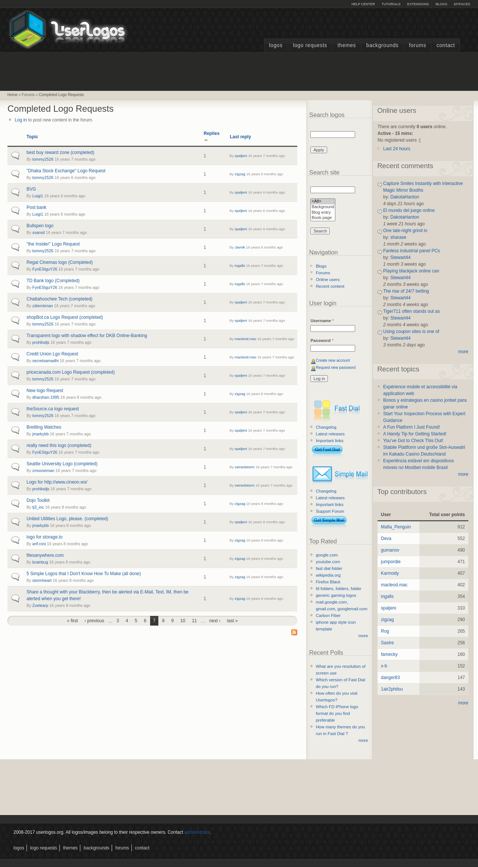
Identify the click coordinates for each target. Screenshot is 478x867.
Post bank (36, 207)
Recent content (330, 286)
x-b (384, 666)
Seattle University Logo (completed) (62, 463)
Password (321, 340)
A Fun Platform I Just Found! (411, 427)
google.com (327, 555)
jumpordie (391, 561)
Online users (328, 279)
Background (323, 207)
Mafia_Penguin (396, 527)
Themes (347, 45)
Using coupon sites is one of (411, 331)
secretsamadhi (45, 360)
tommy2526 (42, 159)
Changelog (326, 427)
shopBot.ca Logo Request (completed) (65, 317)
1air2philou (392, 689)
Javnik (240, 247)
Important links (330, 440)
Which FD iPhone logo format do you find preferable (337, 713)
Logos (275, 45)
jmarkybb (40, 434)
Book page (323, 218)
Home (12, 95)
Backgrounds (382, 45)
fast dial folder (329, 568)
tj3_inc (38, 507)
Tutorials (391, 4)
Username (322, 320)
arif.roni (39, 544)
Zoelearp (40, 605)
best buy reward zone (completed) (60, 152)
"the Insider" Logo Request (53, 244)
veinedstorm (245, 467)
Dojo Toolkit (38, 500)
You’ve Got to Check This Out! (413, 440)
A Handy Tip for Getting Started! (414, 433)
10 (182, 620)
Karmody (390, 573)
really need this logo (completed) (59, 445)
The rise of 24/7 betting (406, 291)
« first (72, 620)
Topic (32, 136)
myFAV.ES (462, 4)
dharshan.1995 (45, 397)
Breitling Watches (44, 427)
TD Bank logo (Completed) (53, 280)
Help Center (363, 4)
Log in (21, 120)
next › (214, 620)
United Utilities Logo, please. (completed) (67, 518)
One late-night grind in (405, 230)
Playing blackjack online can (411, 271)
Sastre (387, 642)
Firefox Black (328, 582)
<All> (323, 201)
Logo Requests (310, 45)
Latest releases (330, 434)
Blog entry (323, 213)
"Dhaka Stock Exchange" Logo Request (66, 170)
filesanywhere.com (45, 555)
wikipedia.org (328, 575)
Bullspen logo (40, 225)
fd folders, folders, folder (338, 588)
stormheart (42, 580)
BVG (31, 189)
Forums (417, 45)
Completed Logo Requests (61, 95)
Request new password (336, 367)
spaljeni (241, 156)
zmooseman (43, 470)
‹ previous (94, 620)
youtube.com (328, 561)
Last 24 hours (396, 148)
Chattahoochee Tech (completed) (60, 299)
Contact (446, 45)
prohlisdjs (41, 342)
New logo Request (45, 390)
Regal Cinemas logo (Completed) (60, 262)
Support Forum (330, 511)
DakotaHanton (404, 197)
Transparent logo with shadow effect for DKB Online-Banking (87, 335)
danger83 (390, 677)
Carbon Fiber (328, 615)
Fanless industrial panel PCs (411, 250)
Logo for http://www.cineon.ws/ (57, 482)
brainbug (40, 562)
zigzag (240, 174)
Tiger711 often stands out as (411, 311)
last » (232, 620)
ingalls (240, 265)
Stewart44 (400, 257)
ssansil (38, 232)
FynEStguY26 (45, 269)
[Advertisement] (239, 70)
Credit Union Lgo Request (52, 354)
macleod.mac (246, 339)
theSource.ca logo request (53, 408)
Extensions (418, 4)
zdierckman (42, 305)
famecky (389, 654)
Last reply (240, 136)
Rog (385, 631)
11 (194, 620)
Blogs (441, 4)
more (363, 635)
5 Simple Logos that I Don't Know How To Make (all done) (84, 573)
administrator (197, 832)
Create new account (333, 360)
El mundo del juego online (409, 210)
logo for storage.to (45, 537)
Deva (386, 538)
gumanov (390, 550)
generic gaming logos (336, 595)
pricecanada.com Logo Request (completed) (71, 372)
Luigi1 (37, 196)
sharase (398, 237)
